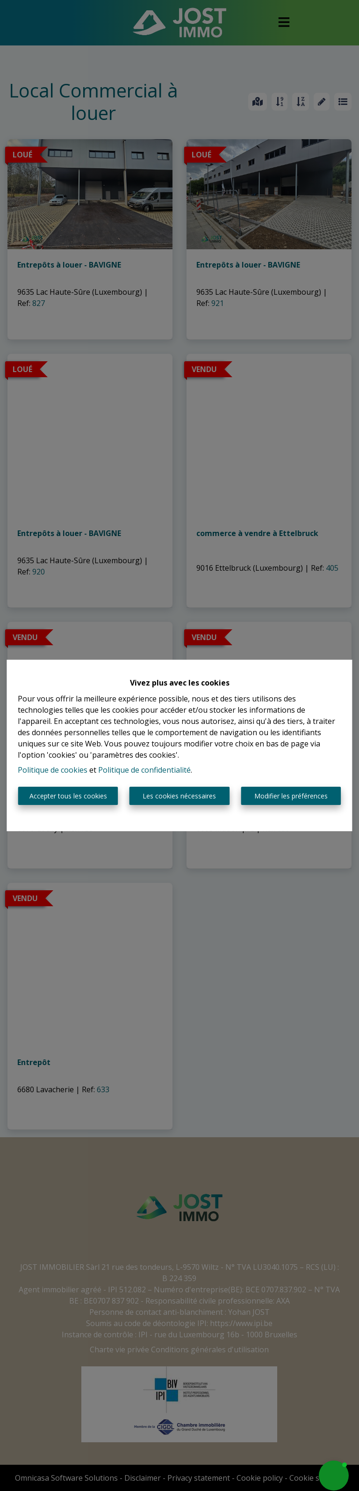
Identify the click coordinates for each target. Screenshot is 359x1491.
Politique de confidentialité (144, 770)
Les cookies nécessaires (179, 795)
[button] (334, 1476)
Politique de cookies (52, 770)
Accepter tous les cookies (68, 795)
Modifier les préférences (291, 795)
